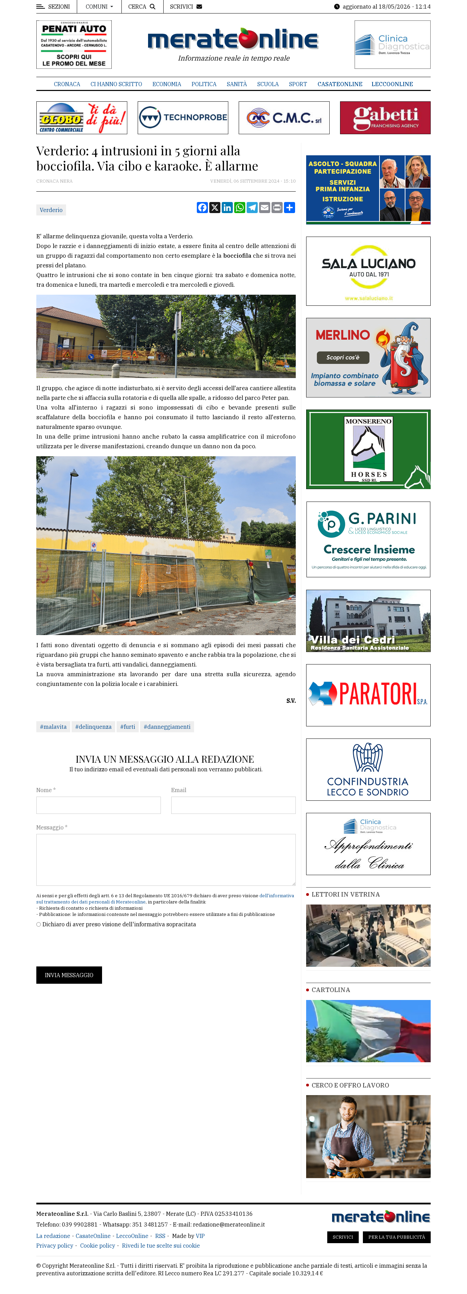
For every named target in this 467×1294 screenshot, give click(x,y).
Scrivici (343, 1237)
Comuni (97, 6)
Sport (298, 84)
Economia (167, 84)
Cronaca (67, 84)
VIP (200, 1235)
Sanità (237, 84)
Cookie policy (97, 1245)
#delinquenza (93, 726)
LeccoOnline (392, 84)
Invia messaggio (69, 975)
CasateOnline (340, 84)
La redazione (53, 1235)
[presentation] (88, 947)
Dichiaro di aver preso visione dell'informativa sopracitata (119, 924)
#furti (127, 726)
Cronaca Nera (54, 181)
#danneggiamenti (167, 726)
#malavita (53, 726)
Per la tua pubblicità (396, 1237)
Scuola (268, 84)
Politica (204, 84)
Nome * (46, 790)
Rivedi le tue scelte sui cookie (161, 1245)
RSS (160, 1235)
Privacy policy (54, 1245)
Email (178, 790)
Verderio (51, 210)
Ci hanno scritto (116, 84)
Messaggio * (51, 827)
